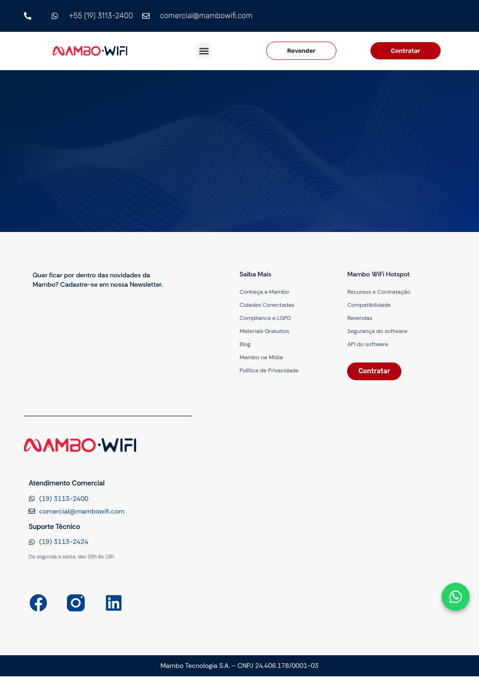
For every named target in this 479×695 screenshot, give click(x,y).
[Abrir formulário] (456, 597)
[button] (203, 50)
